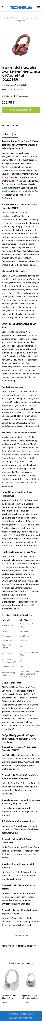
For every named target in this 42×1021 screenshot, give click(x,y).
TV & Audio (14, 18)
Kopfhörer (25, 18)
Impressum (13, 1014)
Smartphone (15, 451)
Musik (4, 191)
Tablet (25, 451)
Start (6, 18)
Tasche (24, 580)
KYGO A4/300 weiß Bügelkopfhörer (9, 996)
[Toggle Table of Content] (13, 134)
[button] (2, 7)
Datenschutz (27, 1014)
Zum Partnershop (21, 110)
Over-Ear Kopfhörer (17, 89)
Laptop (36, 451)
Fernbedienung (9, 567)
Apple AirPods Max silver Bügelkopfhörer (30, 996)
